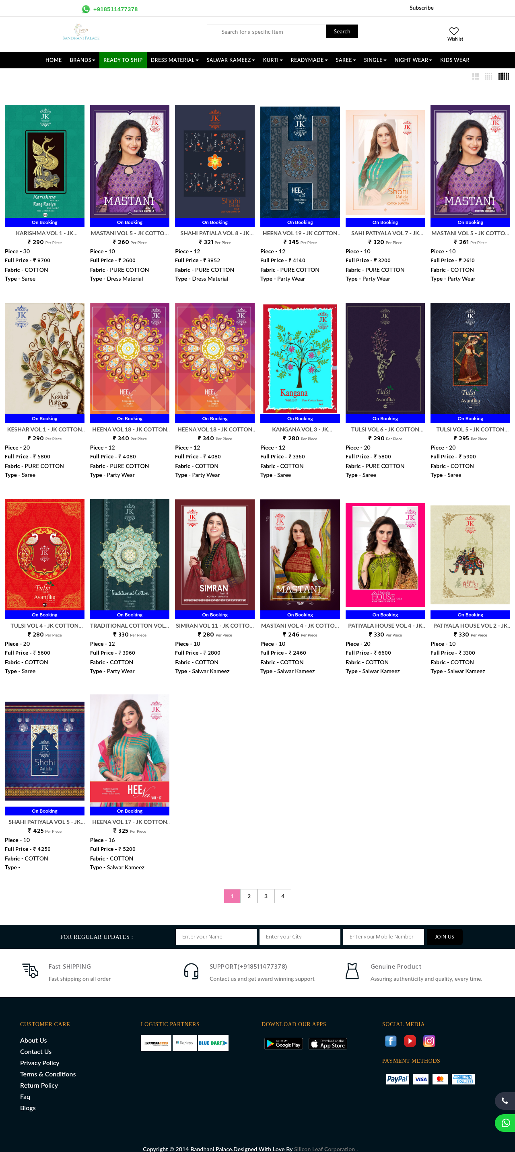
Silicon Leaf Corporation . (326, 1140)
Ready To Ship (122, 60)
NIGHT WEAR (414, 60)
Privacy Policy (40, 1054)
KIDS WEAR (455, 60)
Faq (25, 1088)
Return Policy (39, 1076)
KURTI (273, 60)
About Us (33, 1031)
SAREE (346, 60)
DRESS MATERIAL (175, 60)
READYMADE (309, 60)
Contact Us (36, 1043)
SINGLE (375, 60)
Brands (83, 60)
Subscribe (422, 7)
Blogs (28, 1099)
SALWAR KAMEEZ (231, 60)
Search (342, 31)
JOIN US (445, 928)
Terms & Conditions (48, 1065)
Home (53, 60)
